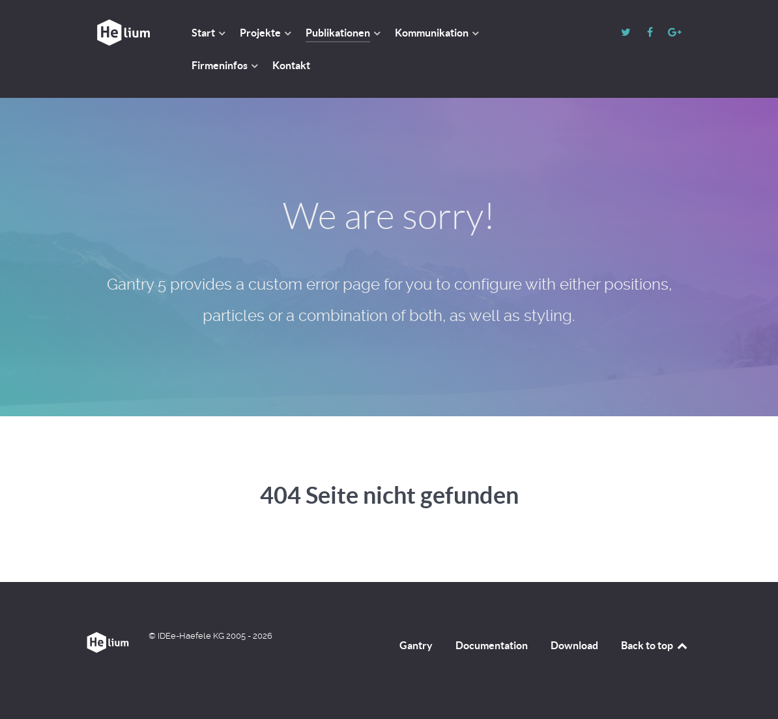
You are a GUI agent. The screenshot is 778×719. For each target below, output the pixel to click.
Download (574, 645)
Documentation (491, 645)
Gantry (416, 645)
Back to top (655, 645)
